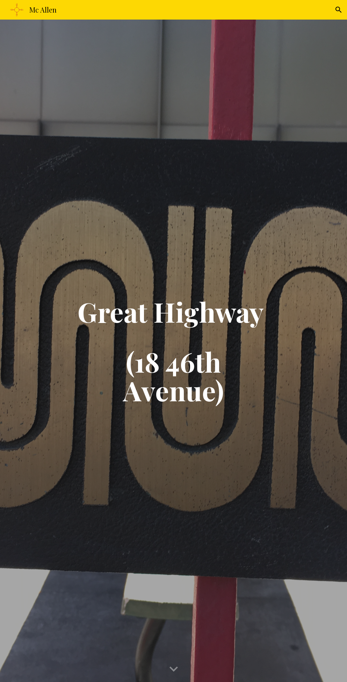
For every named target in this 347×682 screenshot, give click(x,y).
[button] (338, 9)
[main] (173, 351)
